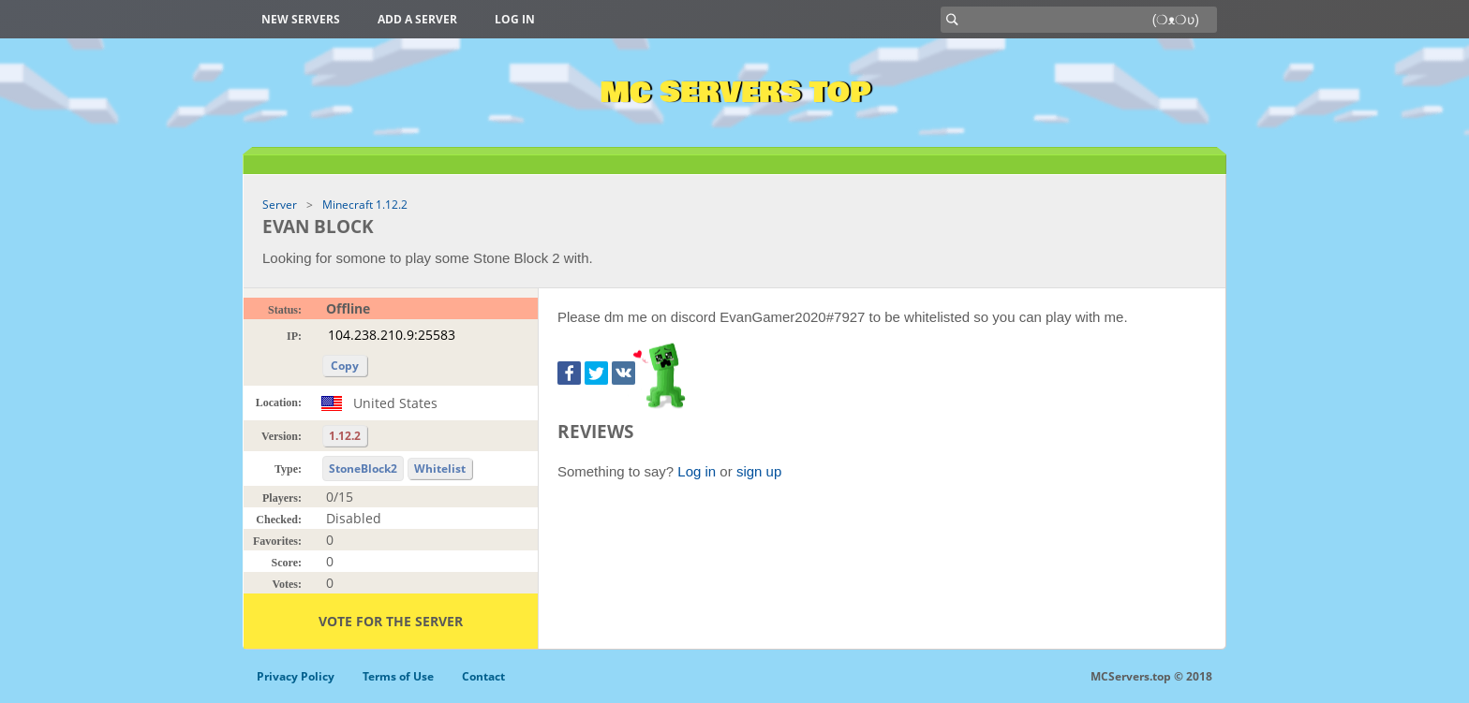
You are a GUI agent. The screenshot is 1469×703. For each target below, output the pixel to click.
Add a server (417, 19)
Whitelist (440, 468)
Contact (483, 676)
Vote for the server (391, 621)
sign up (758, 471)
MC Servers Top (735, 92)
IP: (294, 336)
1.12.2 (345, 436)
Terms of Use (398, 676)
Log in (515, 19)
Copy (345, 365)
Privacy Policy (295, 676)
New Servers (300, 19)
